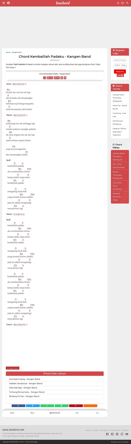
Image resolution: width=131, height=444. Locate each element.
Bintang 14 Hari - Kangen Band (24, 396)
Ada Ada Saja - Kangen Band (23, 388)
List (120, 75)
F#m (30, 169)
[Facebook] (16, 406)
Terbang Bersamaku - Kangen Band (26, 392)
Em (20, 84)
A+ (12, 414)
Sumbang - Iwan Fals (119, 114)
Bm (14, 84)
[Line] (62, 406)
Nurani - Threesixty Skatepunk (117, 175)
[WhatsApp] (46, 406)
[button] (92, 406)
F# (24, 84)
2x (27, 84)
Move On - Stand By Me (120, 107)
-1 (97, 414)
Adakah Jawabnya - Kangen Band (25, 383)
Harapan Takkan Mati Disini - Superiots (119, 132)
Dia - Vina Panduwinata (118, 166)
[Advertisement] (65, 28)
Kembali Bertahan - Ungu (117, 196)
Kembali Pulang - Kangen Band (24, 379)
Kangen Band (14, 368)
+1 (77, 414)
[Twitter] (31, 406)
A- (32, 414)
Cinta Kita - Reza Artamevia (117, 186)
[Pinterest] (77, 406)
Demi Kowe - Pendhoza (118, 122)
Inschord (21, 442)
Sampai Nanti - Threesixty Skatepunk (119, 98)
